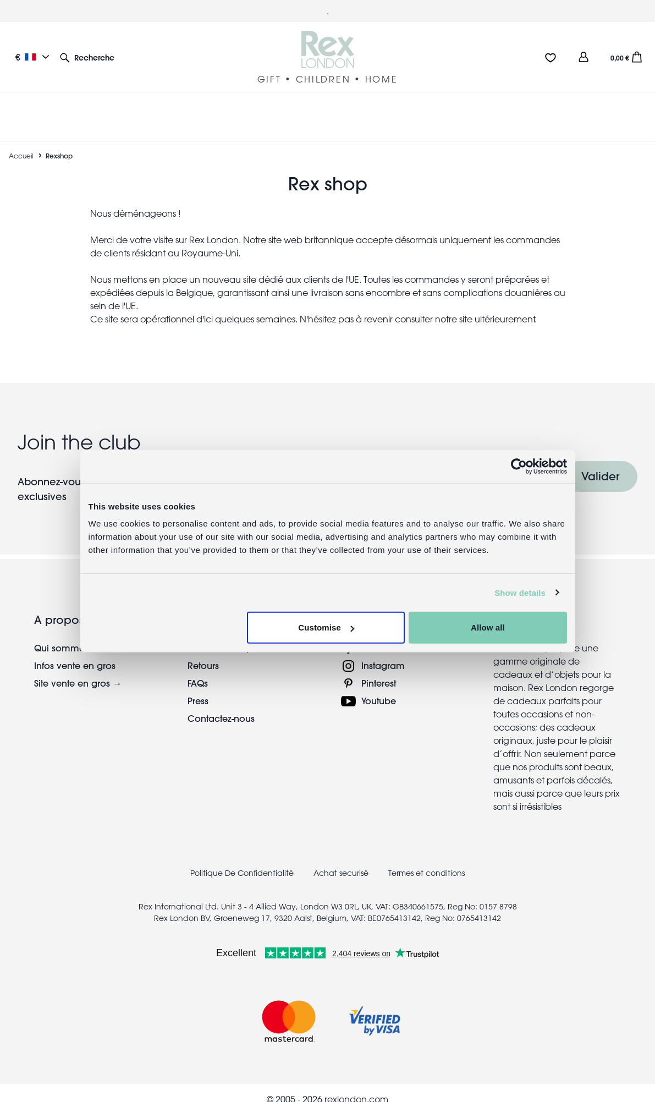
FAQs (198, 670)
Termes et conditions (426, 860)
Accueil (21, 142)
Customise (326, 627)
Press (198, 687)
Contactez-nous (221, 705)
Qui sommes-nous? (75, 634)
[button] (87, 57)
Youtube (378, 687)
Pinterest (378, 670)
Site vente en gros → (78, 670)
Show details (520, 592)
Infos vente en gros (74, 652)
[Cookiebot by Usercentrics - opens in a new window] (519, 466)
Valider (600, 463)
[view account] (583, 57)
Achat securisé (340, 860)
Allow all (488, 627)
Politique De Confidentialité (242, 860)
